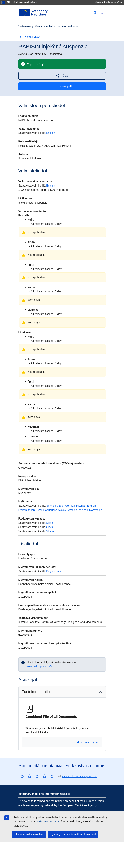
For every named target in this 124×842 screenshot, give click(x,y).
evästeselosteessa (48, 821)
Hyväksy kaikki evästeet (29, 834)
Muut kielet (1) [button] (87, 742)
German (70, 505)
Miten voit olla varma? (108, 2)
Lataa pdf (62, 86)
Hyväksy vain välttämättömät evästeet (73, 834)
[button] (62, 76)
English (50, 132)
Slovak (62, 510)
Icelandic (83, 510)
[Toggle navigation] (102, 12)
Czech (60, 505)
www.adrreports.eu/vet (40, 666)
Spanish (51, 505)
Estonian (81, 505)
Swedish (72, 510)
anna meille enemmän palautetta (79, 776)
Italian (31, 510)
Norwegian (95, 510)
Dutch (39, 510)
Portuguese (50, 510)
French (22, 510)
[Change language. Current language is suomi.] (95, 12)
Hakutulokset (30, 36)
